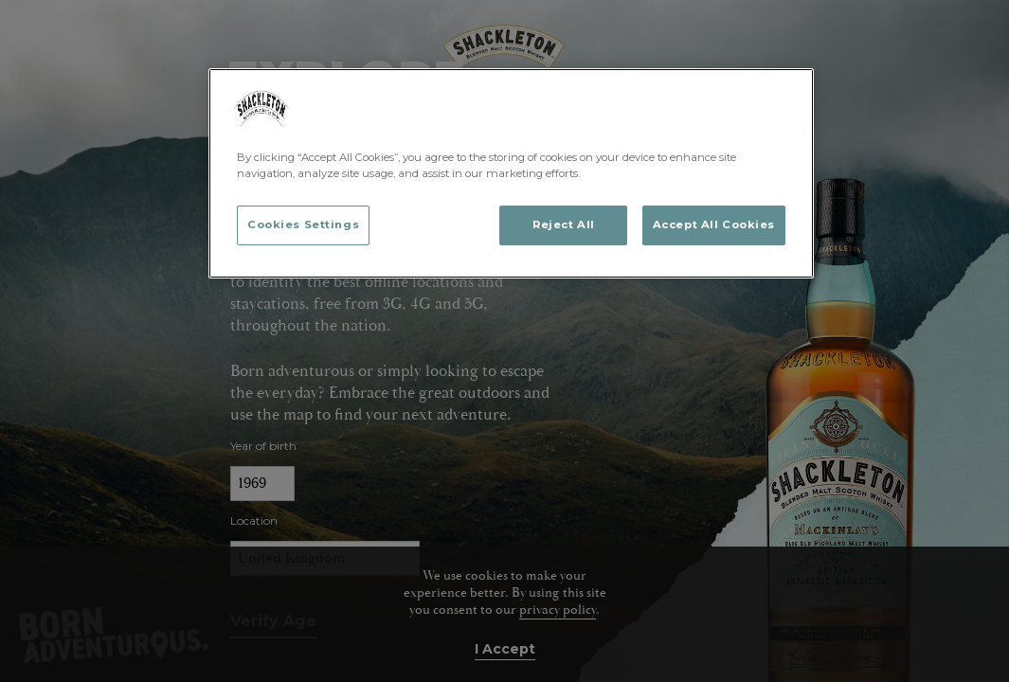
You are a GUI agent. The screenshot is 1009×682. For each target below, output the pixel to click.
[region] (511, 173)
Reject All (563, 224)
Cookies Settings (303, 224)
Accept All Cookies (714, 224)
